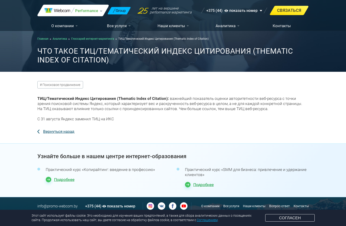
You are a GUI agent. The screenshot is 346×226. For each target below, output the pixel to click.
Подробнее (64, 179)
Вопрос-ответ (279, 206)
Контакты (282, 25)
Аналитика (226, 25)
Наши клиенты (171, 25)
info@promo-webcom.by (57, 206)
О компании (62, 25)
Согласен (290, 218)
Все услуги (117, 25)
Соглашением (207, 220)
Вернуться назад (58, 131)
